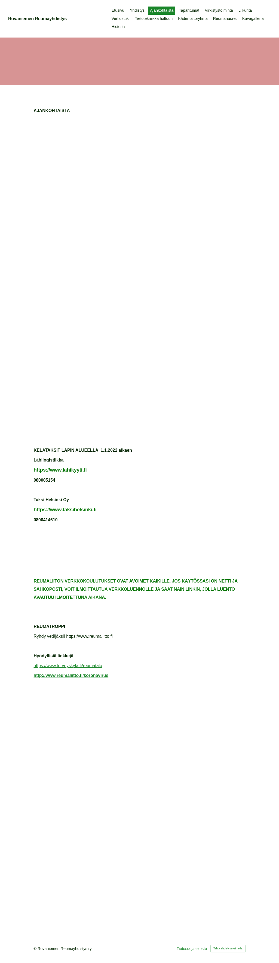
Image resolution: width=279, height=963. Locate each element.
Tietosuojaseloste (192, 948)
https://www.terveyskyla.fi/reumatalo (68, 665)
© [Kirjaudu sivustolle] (36, 948)
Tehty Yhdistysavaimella (228, 948)
